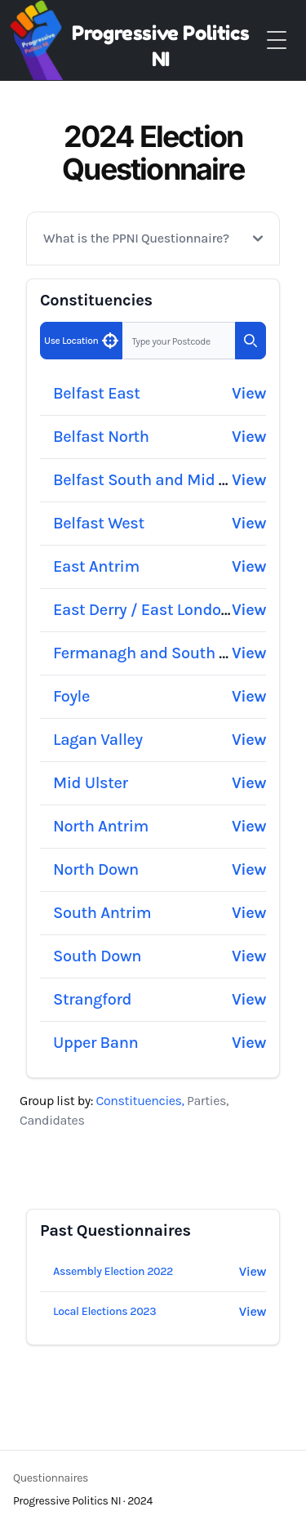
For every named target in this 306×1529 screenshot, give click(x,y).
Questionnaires (50, 1478)
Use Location (80, 342)
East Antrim (96, 566)
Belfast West (98, 523)
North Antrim (101, 826)
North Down (96, 869)
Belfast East (96, 393)
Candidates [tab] (52, 1120)
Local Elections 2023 (104, 1311)
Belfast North (101, 436)
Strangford (92, 999)
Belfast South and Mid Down (156, 479)
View (249, 393)
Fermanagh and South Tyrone (159, 653)
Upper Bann (95, 1042)
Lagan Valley (98, 739)
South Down (97, 956)
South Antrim (102, 912)
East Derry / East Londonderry (160, 609)
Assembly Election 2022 (113, 1271)
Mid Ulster (90, 782)
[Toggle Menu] (276, 40)
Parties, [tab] (207, 1100)
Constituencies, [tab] (141, 1100)
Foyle (71, 696)
